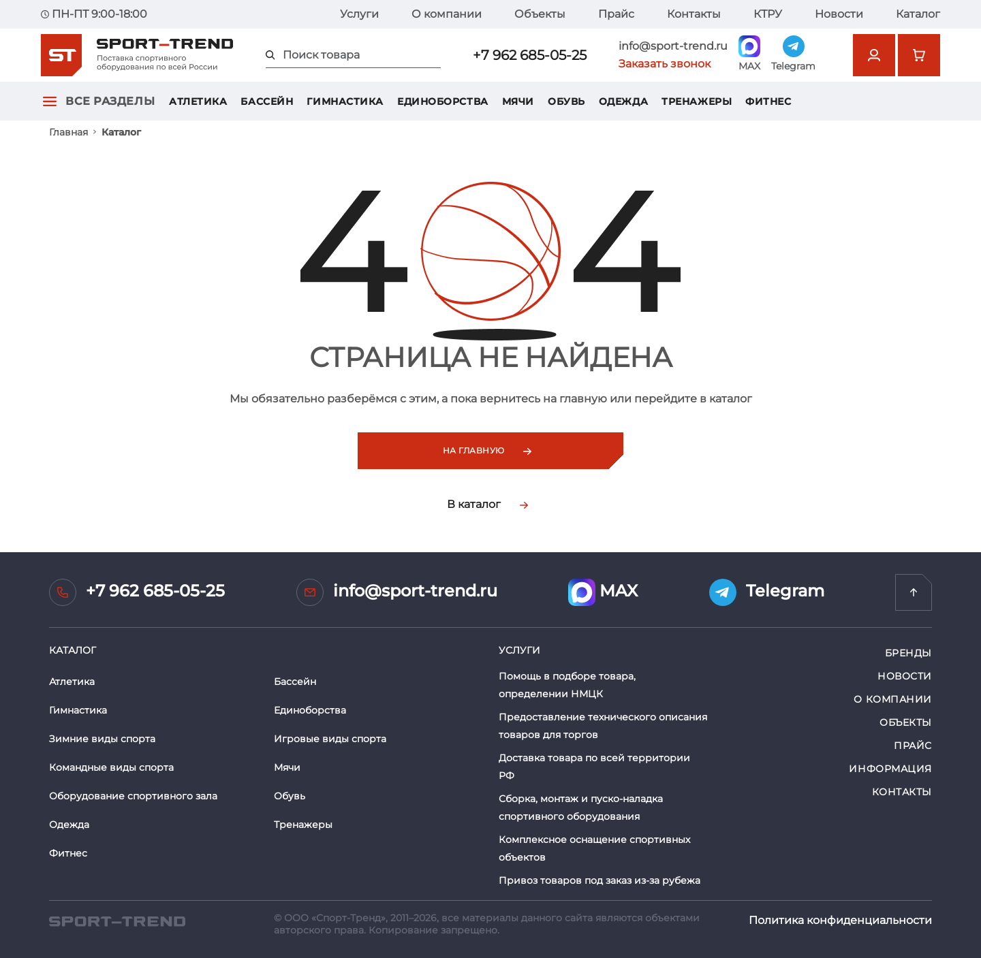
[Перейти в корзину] (919, 55)
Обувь (566, 101)
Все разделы (110, 101)
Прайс (616, 13)
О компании (446, 13)
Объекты (539, 13)
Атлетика (198, 101)
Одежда (623, 101)
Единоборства (442, 101)
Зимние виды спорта (102, 739)
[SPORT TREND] (117, 920)
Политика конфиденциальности (840, 920)
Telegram (766, 592)
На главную (487, 450)
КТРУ (767, 13)
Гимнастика (345, 101)
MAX (603, 592)
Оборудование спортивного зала (133, 796)
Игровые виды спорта (330, 739)
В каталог (487, 504)
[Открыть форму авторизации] (874, 55)
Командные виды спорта (111, 767)
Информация (890, 769)
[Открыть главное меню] (50, 101)
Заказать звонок (665, 63)
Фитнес (768, 101)
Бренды (908, 653)
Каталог (918, 13)
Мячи (518, 101)
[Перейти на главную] (913, 592)
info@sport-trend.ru (673, 45)
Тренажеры (696, 101)
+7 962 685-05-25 (530, 55)
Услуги (359, 13)
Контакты (694, 13)
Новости (839, 13)
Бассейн (266, 101)
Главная (68, 132)
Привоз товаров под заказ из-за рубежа (599, 880)
